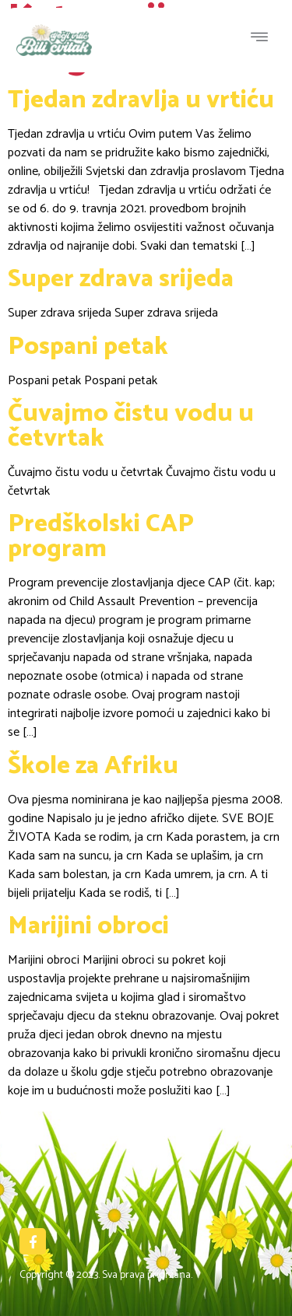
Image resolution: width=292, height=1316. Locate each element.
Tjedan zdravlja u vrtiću (141, 100)
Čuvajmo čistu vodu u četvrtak (131, 426)
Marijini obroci (88, 926)
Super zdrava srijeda (121, 279)
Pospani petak (88, 347)
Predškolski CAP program (101, 536)
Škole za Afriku (93, 766)
